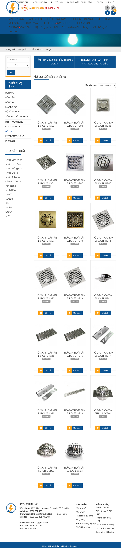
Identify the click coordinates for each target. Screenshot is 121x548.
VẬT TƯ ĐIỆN (35, 19)
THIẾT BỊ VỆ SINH (83, 23)
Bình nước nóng (14, 122)
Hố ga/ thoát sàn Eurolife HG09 (46, 239)
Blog (85, 27)
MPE (7, 215)
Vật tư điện (81, 512)
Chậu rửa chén (13, 127)
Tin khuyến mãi (70, 27)
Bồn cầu (9, 93)
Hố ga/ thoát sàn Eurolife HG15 (46, 354)
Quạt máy (80, 519)
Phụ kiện (10, 141)
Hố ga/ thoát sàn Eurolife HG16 (74, 354)
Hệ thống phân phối (46, 27)
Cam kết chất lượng (105, 532)
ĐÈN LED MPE (105, 18)
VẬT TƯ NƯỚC (16, 19)
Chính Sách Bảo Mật (105, 524)
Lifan (7, 202)
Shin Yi (8, 194)
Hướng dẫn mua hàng (103, 519)
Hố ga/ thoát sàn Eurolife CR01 (103, 412)
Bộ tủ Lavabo (12, 112)
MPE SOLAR (15, 22)
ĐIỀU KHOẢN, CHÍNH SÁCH (80, 2)
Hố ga (8, 131)
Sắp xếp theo (91, 85)
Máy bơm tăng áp (14, 136)
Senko (8, 207)
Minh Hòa (10, 189)
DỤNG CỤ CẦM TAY (19, 28)
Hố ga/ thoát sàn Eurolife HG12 (46, 297)
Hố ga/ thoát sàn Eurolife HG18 (46, 412)
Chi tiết (44, 140)
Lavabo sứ (11, 107)
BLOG (100, 2)
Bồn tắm (9, 102)
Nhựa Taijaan (12, 176)
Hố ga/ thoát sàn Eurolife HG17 (103, 354)
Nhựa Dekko (11, 172)
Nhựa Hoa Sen (13, 163)
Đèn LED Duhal (13, 181)
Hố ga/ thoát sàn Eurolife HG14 (103, 297)
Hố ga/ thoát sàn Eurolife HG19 (74, 412)
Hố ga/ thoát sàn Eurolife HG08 (103, 182)
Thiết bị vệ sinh (83, 527)
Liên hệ (13, 31)
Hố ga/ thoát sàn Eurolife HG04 (74, 124)
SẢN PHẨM (81, 504)
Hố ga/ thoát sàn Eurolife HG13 (74, 297)
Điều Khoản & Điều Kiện (104, 512)
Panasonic (10, 185)
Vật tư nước (81, 508)
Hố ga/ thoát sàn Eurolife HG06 (46, 182)
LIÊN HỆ (110, 2)
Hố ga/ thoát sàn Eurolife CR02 (46, 469)
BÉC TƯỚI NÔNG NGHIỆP (56, 23)
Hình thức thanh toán (105, 528)
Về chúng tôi (100, 27)
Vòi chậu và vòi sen (16, 116)
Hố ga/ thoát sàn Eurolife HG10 (74, 239)
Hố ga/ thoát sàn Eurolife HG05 (103, 124)
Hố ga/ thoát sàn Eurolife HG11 (103, 239)
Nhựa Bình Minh (13, 159)
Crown (8, 211)
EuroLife (9, 198)
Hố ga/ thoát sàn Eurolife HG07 (74, 182)
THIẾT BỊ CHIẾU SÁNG (82, 19)
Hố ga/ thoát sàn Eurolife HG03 (46, 124)
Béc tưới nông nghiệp (86, 523)
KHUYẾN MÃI (57, 2)
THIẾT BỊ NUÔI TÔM (56, 19)
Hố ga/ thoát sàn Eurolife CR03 (74, 469)
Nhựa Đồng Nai (13, 168)
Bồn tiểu (10, 97)
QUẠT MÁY (32, 23)
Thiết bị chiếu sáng (84, 516)
